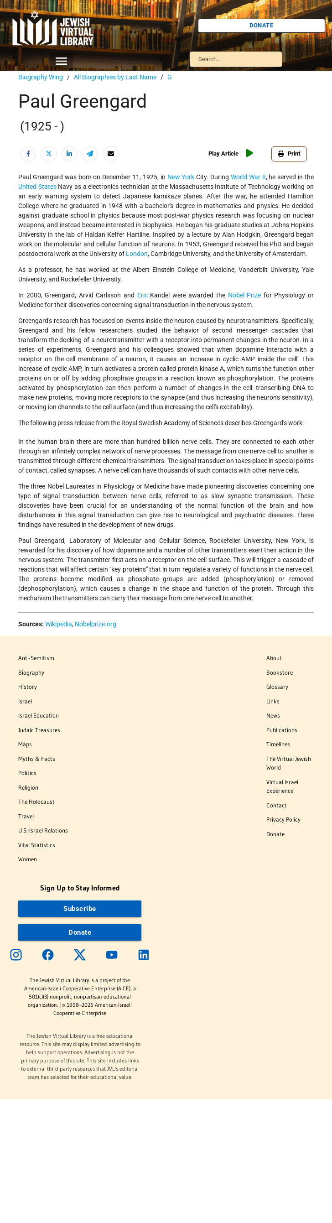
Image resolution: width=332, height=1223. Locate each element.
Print (289, 153)
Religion (28, 787)
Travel (26, 816)
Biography (31, 672)
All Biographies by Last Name (115, 77)
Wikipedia (58, 624)
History (27, 686)
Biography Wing (40, 77)
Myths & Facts (36, 758)
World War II (248, 177)
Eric (142, 295)
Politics (27, 772)
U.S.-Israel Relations (43, 830)
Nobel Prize (244, 295)
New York (181, 177)
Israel (25, 701)
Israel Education (38, 715)
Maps (25, 744)
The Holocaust (36, 801)
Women (27, 859)
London (137, 253)
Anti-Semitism (36, 657)
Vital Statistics (36, 844)
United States (37, 186)
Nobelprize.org (95, 624)
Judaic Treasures (39, 730)
